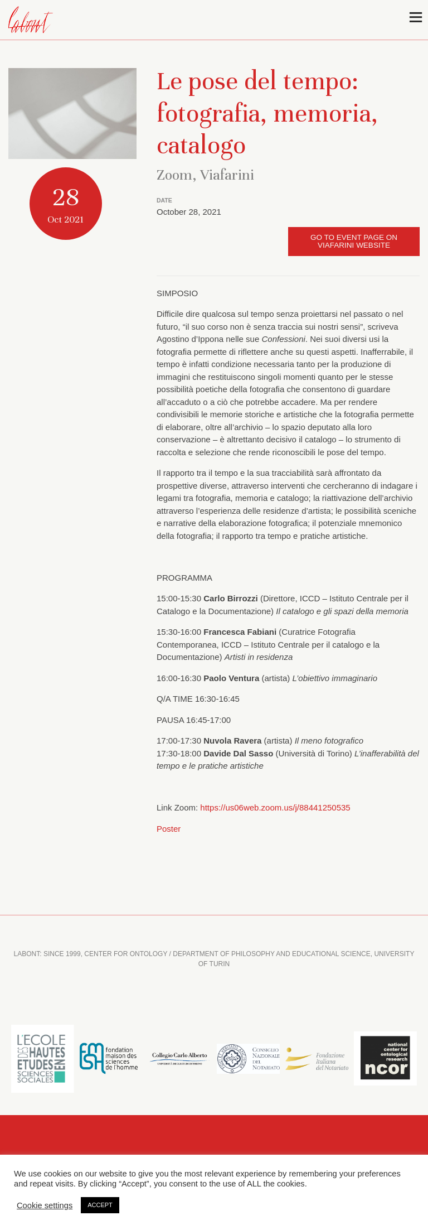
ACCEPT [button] (100, 1205)
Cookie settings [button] (44, 1205)
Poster (169, 828)
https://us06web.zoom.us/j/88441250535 (275, 807)
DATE (164, 200)
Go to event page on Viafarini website (353, 241)
